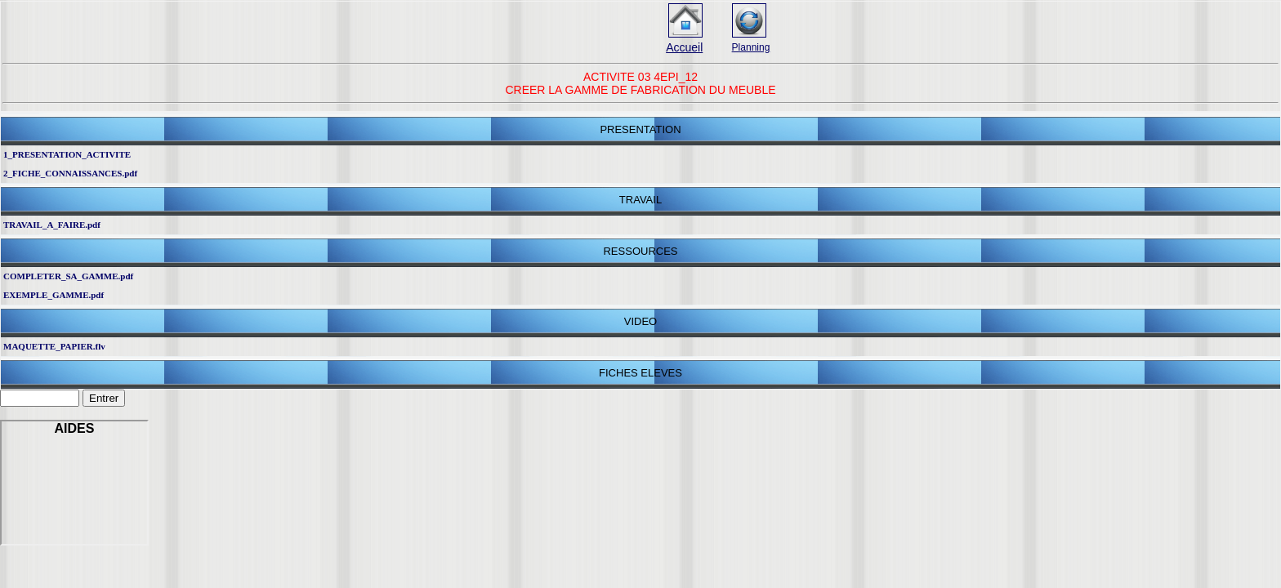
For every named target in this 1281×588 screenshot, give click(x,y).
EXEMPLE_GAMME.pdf (53, 295)
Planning (751, 47)
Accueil (684, 47)
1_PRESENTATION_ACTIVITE (67, 154)
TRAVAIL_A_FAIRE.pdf (51, 224)
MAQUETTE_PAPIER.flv (54, 346)
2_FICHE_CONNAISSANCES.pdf (70, 173)
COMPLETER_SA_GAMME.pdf (68, 276)
